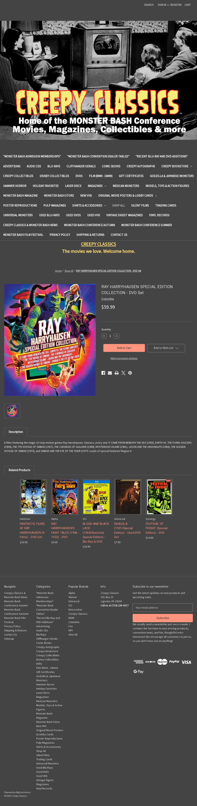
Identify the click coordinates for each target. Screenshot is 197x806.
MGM (71, 618)
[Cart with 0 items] (187, 5)
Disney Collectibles (54, 176)
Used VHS (93, 215)
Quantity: (106, 329)
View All (73, 634)
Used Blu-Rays (49, 215)
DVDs (79, 176)
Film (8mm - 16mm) (100, 176)
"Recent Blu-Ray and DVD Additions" (162, 156)
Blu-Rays (53, 166)
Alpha (72, 593)
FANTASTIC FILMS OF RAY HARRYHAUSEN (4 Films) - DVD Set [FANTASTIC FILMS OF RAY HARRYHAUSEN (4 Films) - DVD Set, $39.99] (32, 530)
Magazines (97, 186)
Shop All (118, 205)
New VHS (86, 195)
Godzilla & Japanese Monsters (172, 176)
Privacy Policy (59, 235)
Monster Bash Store (59, 195)
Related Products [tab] (19, 470)
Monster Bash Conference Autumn (89, 225)
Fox (71, 626)
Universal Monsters (18, 215)
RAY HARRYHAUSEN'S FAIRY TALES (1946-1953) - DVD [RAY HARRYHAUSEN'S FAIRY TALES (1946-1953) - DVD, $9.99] (65, 530)
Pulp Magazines (54, 205)
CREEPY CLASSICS (98, 244)
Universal (74, 601)
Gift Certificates (131, 176)
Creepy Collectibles (18, 176)
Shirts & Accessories (89, 205)
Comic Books (111, 166)
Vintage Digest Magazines (124, 215)
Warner (73, 597)
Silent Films (140, 205)
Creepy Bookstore (176, 166)
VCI (70, 605)
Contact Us (119, 235)
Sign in (162, 5)
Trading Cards (165, 205)
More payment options (124, 358)
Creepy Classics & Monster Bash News (30, 225)
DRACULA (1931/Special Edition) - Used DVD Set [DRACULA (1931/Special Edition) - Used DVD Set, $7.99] (127, 530)
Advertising (11, 166)
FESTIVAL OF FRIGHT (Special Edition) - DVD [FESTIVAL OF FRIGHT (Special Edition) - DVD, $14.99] (156, 528)
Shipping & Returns (90, 235)
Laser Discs (73, 186)
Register (176, 5)
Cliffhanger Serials (81, 166)
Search (148, 5)
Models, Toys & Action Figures (167, 186)
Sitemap (9, 638)
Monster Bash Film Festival (23, 235)
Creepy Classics (78, 613)
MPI (71, 630)
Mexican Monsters (126, 186)
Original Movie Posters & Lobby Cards (127, 195)
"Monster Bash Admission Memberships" (32, 156)
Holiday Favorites (46, 186)
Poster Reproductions (20, 205)
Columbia (74, 622)
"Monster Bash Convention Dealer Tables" (98, 156)
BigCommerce (23, 792)
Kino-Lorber (75, 609)
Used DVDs (73, 215)
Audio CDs (34, 166)
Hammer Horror (14, 186)
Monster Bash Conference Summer (146, 225)
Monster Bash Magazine (20, 195)
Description (16, 432)
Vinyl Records (159, 215)
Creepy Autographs (141, 166)
